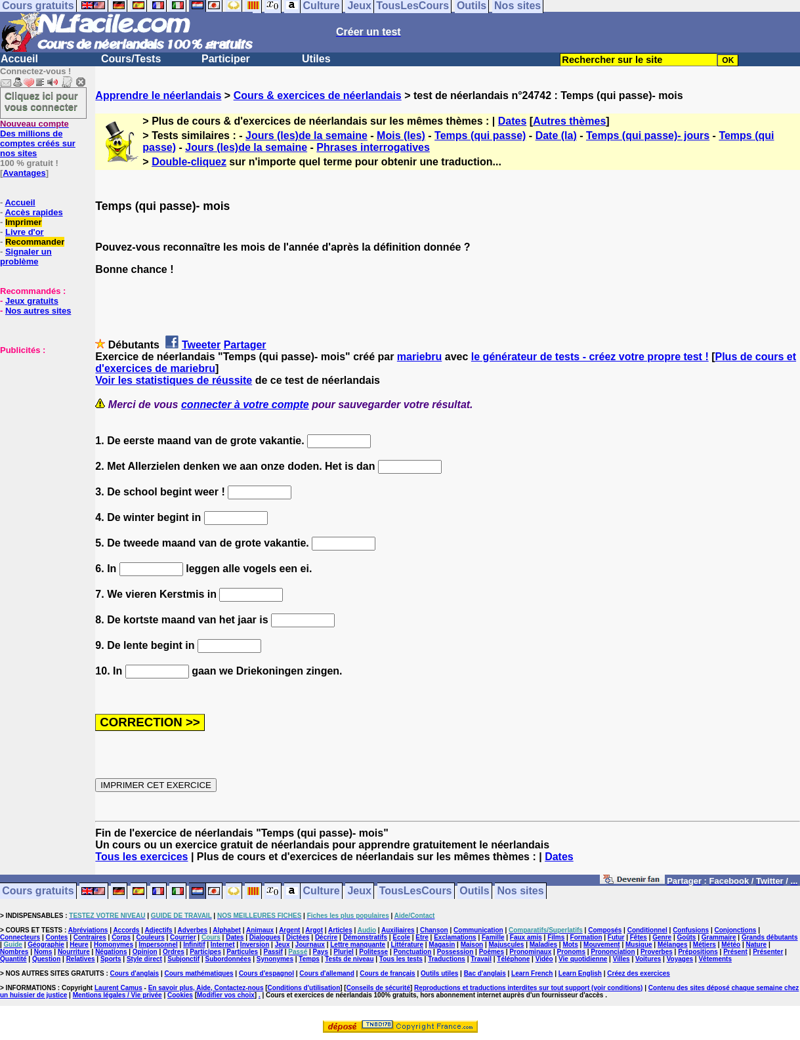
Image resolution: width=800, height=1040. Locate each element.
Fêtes (638, 937)
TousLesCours (415, 891)
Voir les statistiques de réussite (173, 380)
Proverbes (657, 951)
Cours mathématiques (199, 973)
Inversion (254, 944)
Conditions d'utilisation (304, 987)
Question (46, 959)
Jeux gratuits (31, 301)
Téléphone (513, 959)
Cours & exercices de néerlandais (318, 95)
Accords (126, 930)
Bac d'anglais (485, 973)
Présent (735, 951)
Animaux (260, 930)
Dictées (298, 937)
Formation (586, 937)
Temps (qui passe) (480, 135)
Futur (616, 937)
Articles (340, 930)
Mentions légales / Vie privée (117, 995)
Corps (121, 937)
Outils (474, 891)
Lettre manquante (357, 944)
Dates (512, 121)
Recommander (34, 242)
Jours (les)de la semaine (306, 135)
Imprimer (23, 222)
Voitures (648, 959)
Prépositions (698, 951)
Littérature (406, 944)
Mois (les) (401, 135)
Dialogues (265, 937)
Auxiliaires (398, 930)
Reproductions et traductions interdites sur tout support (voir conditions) (528, 987)
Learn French (532, 973)
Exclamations (455, 937)
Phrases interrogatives (373, 147)
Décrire (326, 937)
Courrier (183, 937)
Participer (225, 58)
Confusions (691, 930)
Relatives (80, 959)
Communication (478, 930)
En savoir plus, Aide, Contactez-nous (206, 987)
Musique (638, 944)
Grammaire (719, 937)
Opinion (145, 951)
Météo (730, 944)
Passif (272, 951)
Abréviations (88, 930)
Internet (223, 944)
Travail (481, 959)
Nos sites (520, 891)
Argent (289, 930)
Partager (245, 344)
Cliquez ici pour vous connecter (41, 101)
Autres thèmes (569, 121)
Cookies (180, 995)
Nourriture (74, 951)
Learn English (580, 973)
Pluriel (343, 951)
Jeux (359, 891)
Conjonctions (736, 930)
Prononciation (613, 951)
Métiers (704, 944)
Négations (111, 951)
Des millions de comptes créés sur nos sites (37, 138)
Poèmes (491, 951)
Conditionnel (647, 930)
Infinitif (194, 944)
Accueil (19, 58)
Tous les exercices (141, 856)
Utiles (316, 58)
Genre (661, 937)
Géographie (46, 944)
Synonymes (275, 959)
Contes (56, 937)
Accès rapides (33, 212)
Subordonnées (228, 959)
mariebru (419, 356)
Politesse (373, 951)
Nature (756, 944)
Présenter (768, 951)
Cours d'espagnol (266, 973)
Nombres (14, 951)
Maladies (543, 944)
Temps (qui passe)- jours (647, 135)
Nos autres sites (38, 311)
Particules (242, 951)
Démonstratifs (365, 937)
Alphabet (227, 930)
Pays (320, 951)
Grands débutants (770, 937)
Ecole (401, 937)
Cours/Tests (131, 58)
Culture (321, 891)
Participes (205, 951)
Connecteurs (20, 937)
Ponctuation (413, 951)
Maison (472, 944)
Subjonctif (183, 959)
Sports (110, 959)
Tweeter (201, 344)
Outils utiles (439, 973)
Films (555, 937)
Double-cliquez (189, 161)
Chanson (434, 930)
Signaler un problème (26, 256)
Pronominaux (530, 951)
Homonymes (113, 944)
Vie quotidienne (582, 959)
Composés (604, 930)
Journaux (310, 944)
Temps (309, 959)
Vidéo (544, 959)
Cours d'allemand (326, 973)
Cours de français (387, 973)
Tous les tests (401, 959)
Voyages (680, 959)
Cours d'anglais (134, 973)
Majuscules (506, 944)
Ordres (173, 951)
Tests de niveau (349, 959)
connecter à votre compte (245, 404)
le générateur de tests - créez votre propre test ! (590, 356)
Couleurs (150, 937)
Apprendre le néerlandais (158, 95)
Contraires (90, 937)
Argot (314, 930)
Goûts (686, 937)
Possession (455, 951)
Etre (421, 937)
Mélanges (673, 944)
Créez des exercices (638, 973)
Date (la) (556, 135)
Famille (493, 937)
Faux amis (526, 937)
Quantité (13, 959)
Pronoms (571, 951)
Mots (570, 944)
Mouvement (601, 944)
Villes (621, 959)
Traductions (446, 959)
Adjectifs (158, 930)
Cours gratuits (38, 891)
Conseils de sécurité (378, 987)
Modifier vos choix (226, 995)
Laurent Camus (118, 987)
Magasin (442, 944)
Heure (79, 944)
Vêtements (715, 959)
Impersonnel (157, 944)
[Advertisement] (39, 420)
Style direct (144, 959)
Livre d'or (24, 232)
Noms (43, 951)
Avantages (24, 173)
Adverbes (193, 930)
